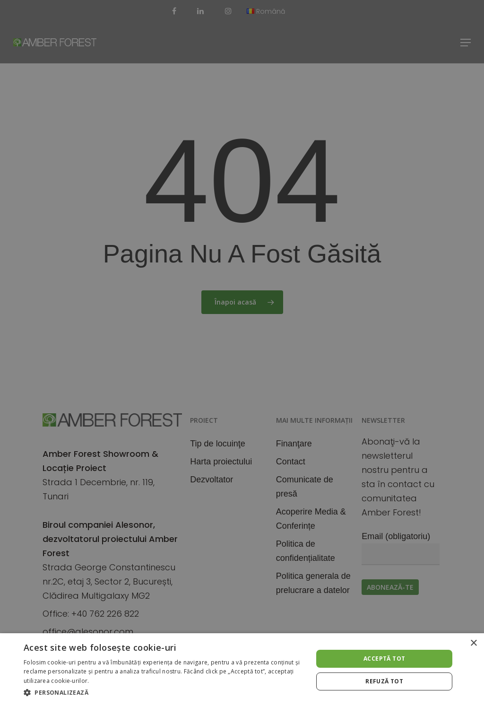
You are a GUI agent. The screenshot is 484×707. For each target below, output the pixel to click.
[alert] (242, 353)
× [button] (473, 643)
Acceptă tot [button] (384, 659)
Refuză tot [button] (384, 681)
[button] (164, 693)
